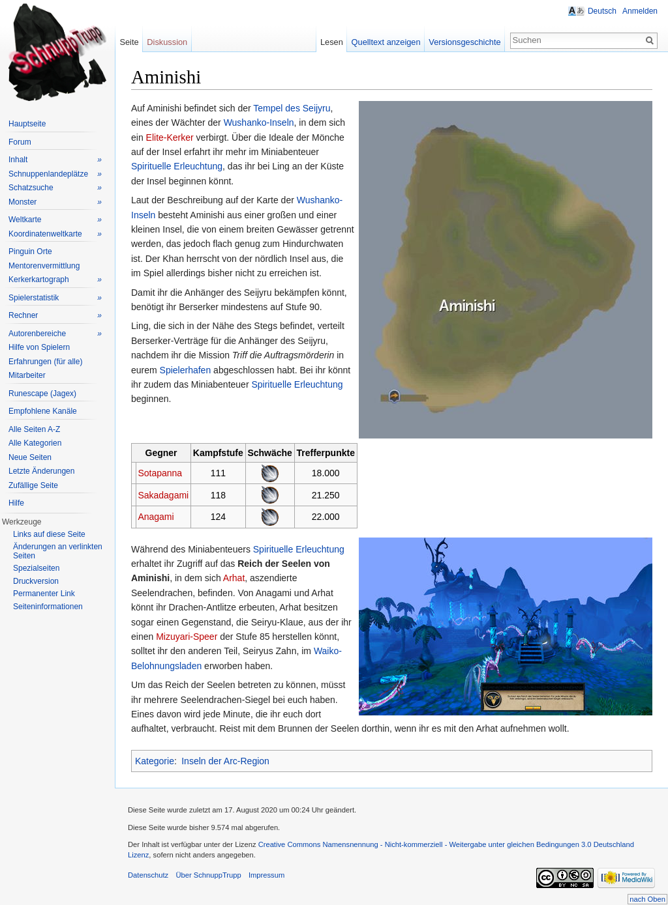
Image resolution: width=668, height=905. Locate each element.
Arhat (234, 578)
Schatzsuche (55, 188)
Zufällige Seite (33, 485)
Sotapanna (160, 473)
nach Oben (647, 899)
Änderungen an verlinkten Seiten (57, 551)
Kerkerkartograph (55, 280)
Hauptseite (27, 123)
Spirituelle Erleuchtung (176, 166)
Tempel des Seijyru (291, 108)
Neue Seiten (30, 457)
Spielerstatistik (55, 298)
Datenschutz (148, 875)
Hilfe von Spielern (39, 347)
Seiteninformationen (48, 606)
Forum (19, 142)
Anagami (156, 516)
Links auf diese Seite (49, 534)
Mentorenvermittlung (44, 265)
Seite (128, 42)
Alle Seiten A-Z (34, 429)
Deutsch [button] (602, 11)
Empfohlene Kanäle (42, 411)
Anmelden (640, 11)
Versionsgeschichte (464, 42)
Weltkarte (55, 220)
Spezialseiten (36, 568)
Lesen (331, 42)
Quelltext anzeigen (386, 42)
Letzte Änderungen (41, 471)
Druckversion (36, 581)
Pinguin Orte (30, 251)
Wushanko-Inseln (259, 122)
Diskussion (167, 42)
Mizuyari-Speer (186, 636)
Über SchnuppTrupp (208, 875)
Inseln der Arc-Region (225, 761)
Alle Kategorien (34, 443)
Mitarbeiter (27, 375)
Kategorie (154, 761)
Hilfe (16, 503)
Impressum (266, 875)
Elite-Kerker (170, 137)
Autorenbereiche (55, 334)
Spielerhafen (185, 370)
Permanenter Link (44, 593)
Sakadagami (163, 495)
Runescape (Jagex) (42, 393)
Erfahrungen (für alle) (45, 361)
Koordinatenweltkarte (55, 234)
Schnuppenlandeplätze (55, 174)
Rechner (55, 316)
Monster (55, 202)
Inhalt (55, 160)
